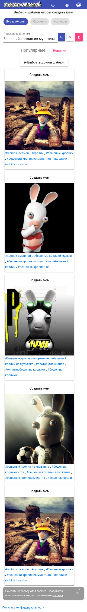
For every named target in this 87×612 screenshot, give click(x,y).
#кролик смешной (18, 255)
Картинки (39, 21)
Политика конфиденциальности (23, 607)
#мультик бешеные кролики (25, 369)
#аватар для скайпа (50, 364)
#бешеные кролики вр (33, 267)
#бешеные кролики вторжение (27, 358)
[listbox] (43, 21)
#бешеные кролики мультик (53, 255)
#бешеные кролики (59, 153)
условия (57, 595)
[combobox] (30, 39)
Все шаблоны (15, 21)
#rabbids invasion (17, 153)
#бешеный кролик (61, 477)
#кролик (37, 153)
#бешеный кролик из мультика (29, 158)
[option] (15, 21)
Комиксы (60, 21)
